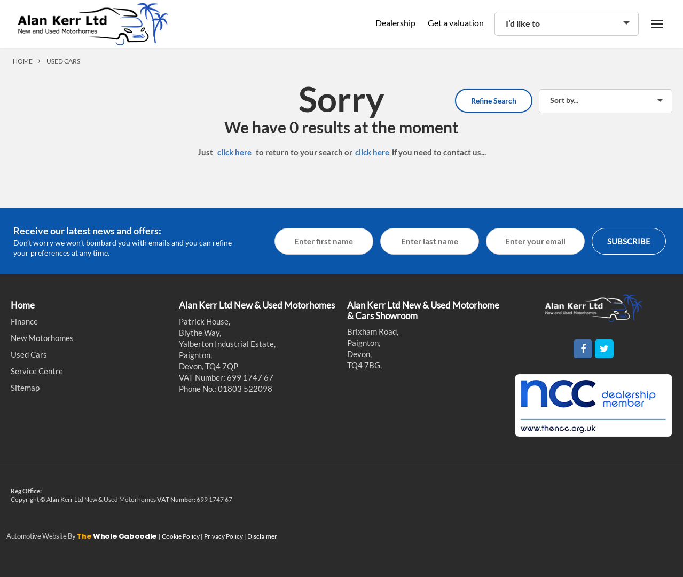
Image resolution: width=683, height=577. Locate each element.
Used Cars (29, 354)
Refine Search (493, 100)
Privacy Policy (224, 536)
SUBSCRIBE (628, 241)
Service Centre (37, 371)
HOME (23, 61)
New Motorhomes (42, 338)
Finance (24, 321)
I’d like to (523, 23)
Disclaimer (262, 536)
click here (234, 152)
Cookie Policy (181, 536)
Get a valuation (456, 23)
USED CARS (63, 61)
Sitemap (25, 387)
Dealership (395, 23)
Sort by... (564, 100)
